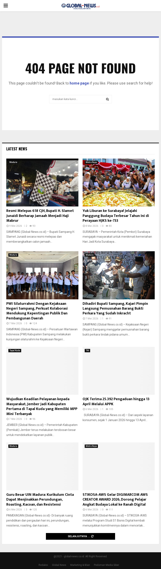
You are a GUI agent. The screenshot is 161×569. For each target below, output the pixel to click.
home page (79, 83)
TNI (87, 350)
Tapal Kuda (14, 350)
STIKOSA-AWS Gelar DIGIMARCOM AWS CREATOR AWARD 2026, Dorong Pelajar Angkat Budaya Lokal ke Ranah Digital (115, 500)
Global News (59, 565)
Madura (13, 162)
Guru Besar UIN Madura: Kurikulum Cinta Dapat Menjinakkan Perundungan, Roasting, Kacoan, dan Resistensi (40, 500)
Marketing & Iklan (80, 565)
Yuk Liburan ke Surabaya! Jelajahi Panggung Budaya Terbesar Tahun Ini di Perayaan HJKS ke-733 (116, 216)
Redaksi (43, 565)
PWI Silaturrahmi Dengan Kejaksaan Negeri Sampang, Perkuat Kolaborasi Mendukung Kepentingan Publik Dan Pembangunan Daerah (37, 311)
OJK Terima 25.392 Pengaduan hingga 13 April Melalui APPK (116, 401)
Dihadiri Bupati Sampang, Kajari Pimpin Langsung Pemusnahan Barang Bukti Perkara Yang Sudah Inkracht (115, 309)
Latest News (16, 148)
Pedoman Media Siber (106, 565)
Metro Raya (91, 162)
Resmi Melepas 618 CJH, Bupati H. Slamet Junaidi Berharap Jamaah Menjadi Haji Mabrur (40, 216)
